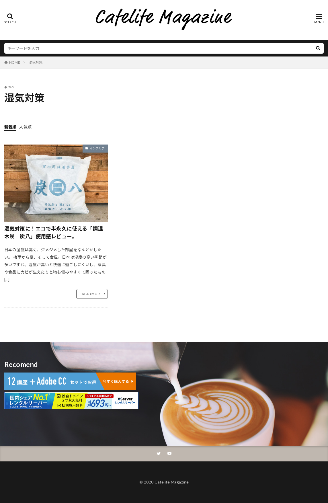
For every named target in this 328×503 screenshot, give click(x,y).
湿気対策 (36, 62)
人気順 (25, 126)
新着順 (10, 126)
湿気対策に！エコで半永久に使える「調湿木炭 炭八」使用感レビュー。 (53, 232)
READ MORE (92, 294)
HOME (14, 62)
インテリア (97, 148)
